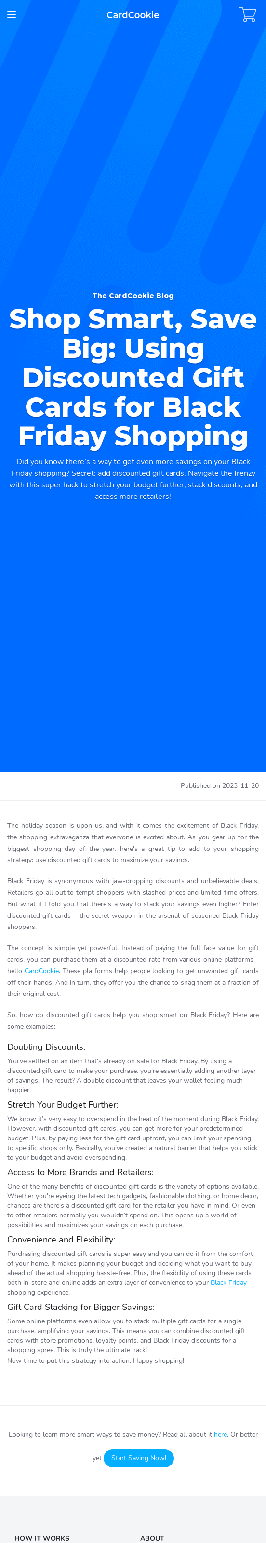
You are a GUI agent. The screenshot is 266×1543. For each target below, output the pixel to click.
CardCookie (42, 971)
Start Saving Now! (138, 1458)
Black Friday (229, 1282)
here (220, 1434)
